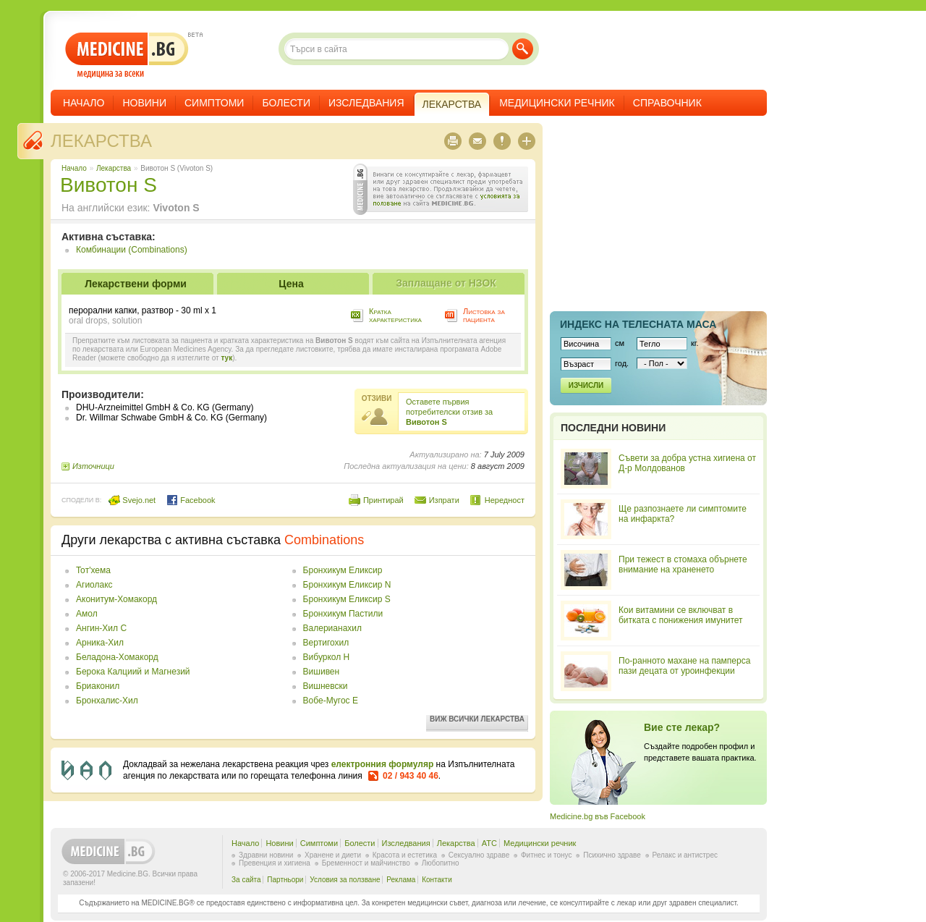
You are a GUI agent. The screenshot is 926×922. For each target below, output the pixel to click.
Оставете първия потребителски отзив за (449, 411)
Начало (83, 103)
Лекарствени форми (136, 283)
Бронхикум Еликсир (343, 570)
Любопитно (440, 863)
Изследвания (366, 103)
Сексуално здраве (479, 855)
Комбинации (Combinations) (131, 250)
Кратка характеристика (395, 315)
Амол (87, 614)
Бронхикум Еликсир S (347, 599)
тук (226, 358)
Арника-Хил (100, 643)
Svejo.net (132, 500)
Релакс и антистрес (685, 855)
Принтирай (383, 500)
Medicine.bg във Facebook (597, 816)
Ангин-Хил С (101, 628)
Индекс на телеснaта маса (638, 324)
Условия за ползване (345, 880)
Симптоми (214, 103)
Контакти (437, 880)
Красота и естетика (405, 855)
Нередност (504, 500)
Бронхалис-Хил (107, 700)
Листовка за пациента (484, 315)
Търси (522, 48)
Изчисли (586, 385)
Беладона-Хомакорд (117, 657)
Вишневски (325, 686)
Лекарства (101, 141)
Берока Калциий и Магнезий (133, 672)
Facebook (190, 500)
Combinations (324, 540)
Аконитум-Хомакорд (116, 599)
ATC (489, 843)
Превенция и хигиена (274, 863)
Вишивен (321, 672)
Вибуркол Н (326, 657)
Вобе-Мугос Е (330, 700)
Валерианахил (332, 628)
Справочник (667, 103)
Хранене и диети (333, 855)
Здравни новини (266, 855)
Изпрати (444, 500)
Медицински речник (557, 103)
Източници (93, 466)
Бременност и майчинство (366, 863)
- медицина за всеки (127, 55)
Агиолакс (94, 585)
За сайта (246, 880)
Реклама (400, 880)
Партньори (285, 880)
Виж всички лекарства (477, 719)
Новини (144, 103)
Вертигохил (326, 643)
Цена (291, 283)
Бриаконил (97, 686)
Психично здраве (612, 855)
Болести (286, 103)
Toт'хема (93, 570)
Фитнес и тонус (546, 855)
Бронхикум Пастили (343, 614)
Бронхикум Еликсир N (347, 585)
